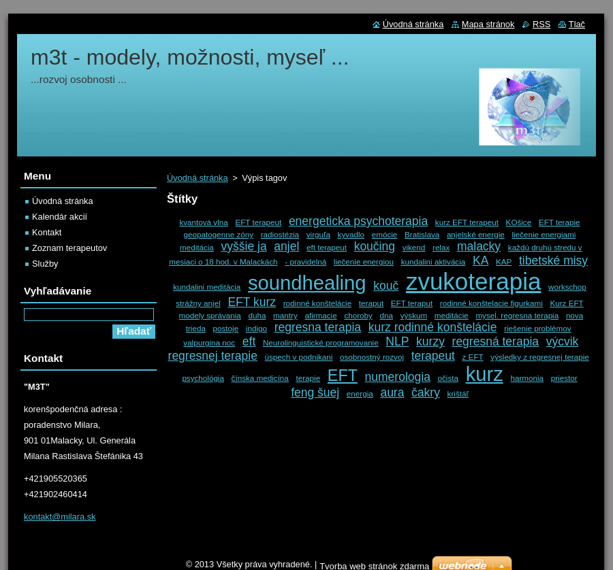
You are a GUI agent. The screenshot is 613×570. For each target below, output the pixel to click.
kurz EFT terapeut (467, 222)
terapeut (433, 356)
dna (386, 315)
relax (441, 247)
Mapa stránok (488, 24)
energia (360, 393)
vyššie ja (244, 246)
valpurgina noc (209, 342)
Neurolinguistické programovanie (321, 342)
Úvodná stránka (197, 178)
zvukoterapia (473, 281)
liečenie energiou (364, 261)
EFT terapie (559, 222)
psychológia (203, 377)
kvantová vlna (203, 222)
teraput (371, 303)
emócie (385, 234)
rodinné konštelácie (317, 303)
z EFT (473, 356)
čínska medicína (260, 377)
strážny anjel (198, 303)
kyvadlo (351, 234)
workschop (567, 286)
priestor (564, 377)
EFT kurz (251, 302)
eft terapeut (326, 247)
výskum (414, 315)
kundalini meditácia (206, 286)
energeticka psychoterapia (358, 221)
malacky (479, 246)
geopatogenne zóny (218, 234)
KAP (504, 261)
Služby (45, 263)
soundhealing (307, 283)
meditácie (452, 315)
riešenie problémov (537, 328)
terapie (308, 377)
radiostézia (280, 234)
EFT (343, 375)
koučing (374, 246)
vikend (414, 247)
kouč (385, 285)
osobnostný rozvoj (372, 356)
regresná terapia (495, 341)
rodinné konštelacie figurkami (491, 303)
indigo (256, 328)
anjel (286, 246)
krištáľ (458, 393)
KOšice (519, 222)
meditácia (197, 247)
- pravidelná (305, 261)
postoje (226, 328)
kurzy (430, 341)
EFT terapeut (258, 222)
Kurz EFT (566, 303)
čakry (425, 392)
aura (392, 392)
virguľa (318, 234)
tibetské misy (553, 260)
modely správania (209, 315)
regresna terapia (317, 327)
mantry (285, 315)
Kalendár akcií (59, 217)
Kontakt (46, 232)
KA (480, 260)
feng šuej (315, 392)
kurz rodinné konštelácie (432, 327)
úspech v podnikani (299, 356)
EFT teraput (412, 303)
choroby (358, 315)
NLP (397, 341)
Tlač (577, 24)
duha (257, 315)
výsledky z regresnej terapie (539, 356)
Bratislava (422, 234)
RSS (541, 24)
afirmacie (320, 315)
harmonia (527, 377)
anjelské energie (476, 234)
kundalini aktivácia (433, 261)
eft (248, 341)
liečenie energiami (544, 234)
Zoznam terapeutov (69, 248)
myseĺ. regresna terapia (517, 315)
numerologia (397, 377)
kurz (484, 374)
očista (448, 377)
